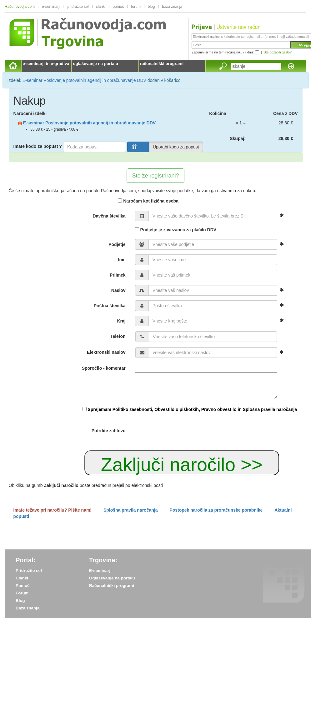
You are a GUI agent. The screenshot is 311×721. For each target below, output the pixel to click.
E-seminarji (100, 570)
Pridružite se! (29, 570)
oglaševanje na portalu (95, 63)
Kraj (121, 320)
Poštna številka (110, 305)
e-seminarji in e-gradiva (46, 63)
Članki (22, 578)
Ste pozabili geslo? (277, 52)
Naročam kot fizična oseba (148, 200)
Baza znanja (27, 608)
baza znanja (172, 6)
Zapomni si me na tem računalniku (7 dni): (223, 52)
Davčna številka (109, 215)
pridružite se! (78, 6)
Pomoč (22, 585)
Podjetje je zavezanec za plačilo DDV (175, 229)
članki (101, 6)
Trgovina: (103, 560)
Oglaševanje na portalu (112, 578)
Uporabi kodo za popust (176, 146)
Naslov (118, 290)
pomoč (118, 6)
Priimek (118, 275)
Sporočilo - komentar (104, 368)
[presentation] (182, 431)
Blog (20, 600)
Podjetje (116, 244)
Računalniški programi (111, 585)
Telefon (118, 336)
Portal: (25, 560)
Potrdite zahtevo (109, 430)
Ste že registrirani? (155, 176)
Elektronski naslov (106, 352)
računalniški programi (161, 63)
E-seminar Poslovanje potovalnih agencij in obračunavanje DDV (84, 80)
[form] (156, 288)
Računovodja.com (20, 6)
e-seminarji (51, 6)
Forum (22, 593)
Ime (122, 259)
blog (151, 6)
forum (136, 6)
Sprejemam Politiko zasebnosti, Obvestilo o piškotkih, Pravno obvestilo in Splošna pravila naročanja (192, 409)
